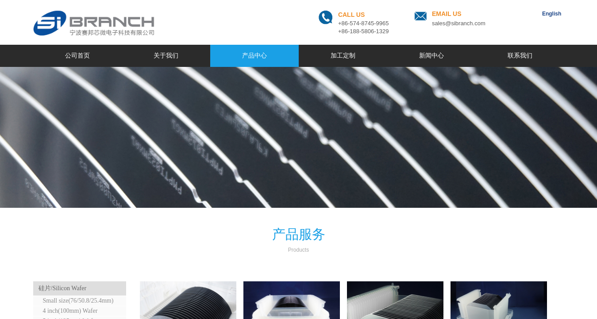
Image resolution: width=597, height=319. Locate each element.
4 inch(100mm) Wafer (70, 310)
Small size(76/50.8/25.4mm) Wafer (75, 301)
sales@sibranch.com (458, 23)
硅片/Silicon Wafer (63, 288)
